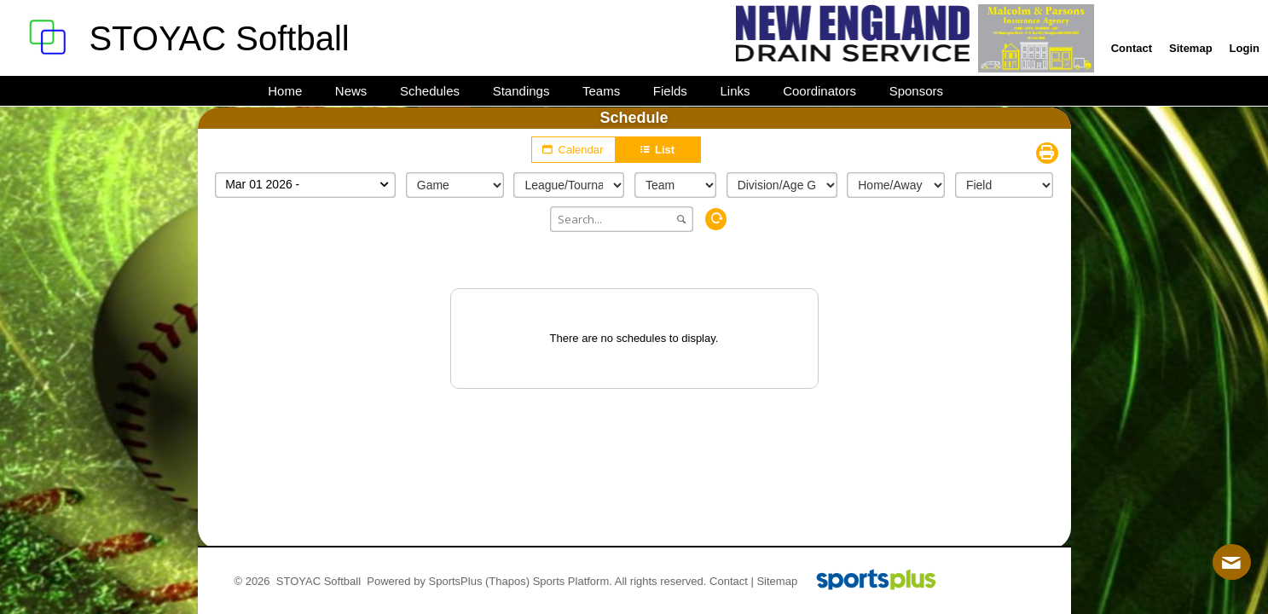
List (658, 149)
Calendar (573, 149)
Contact (728, 581)
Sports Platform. (572, 581)
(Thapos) (507, 581)
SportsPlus (456, 581)
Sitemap (776, 581)
